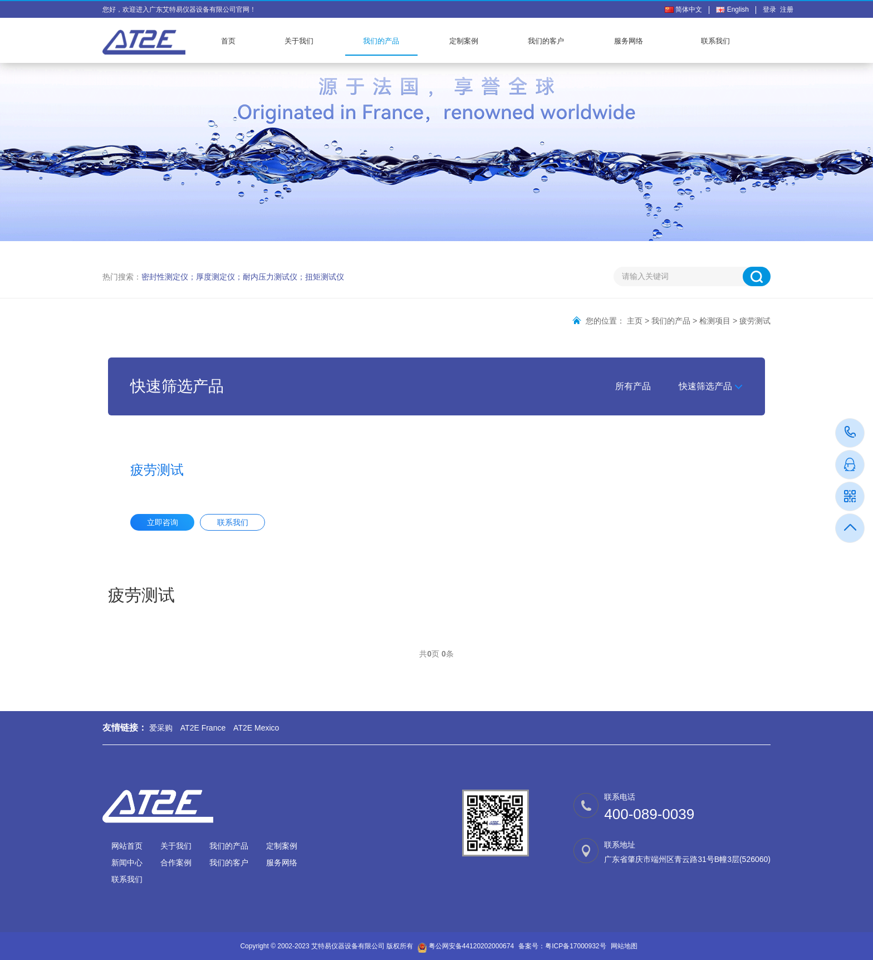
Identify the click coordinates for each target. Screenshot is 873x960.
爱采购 (161, 727)
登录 (771, 9)
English (732, 9)
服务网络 (628, 41)
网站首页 (127, 845)
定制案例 (463, 41)
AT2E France (202, 727)
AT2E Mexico (256, 727)
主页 (635, 320)
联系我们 (715, 41)
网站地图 (624, 946)
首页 (228, 41)
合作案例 (176, 862)
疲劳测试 (755, 320)
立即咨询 (162, 522)
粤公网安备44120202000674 (471, 946)
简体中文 (683, 9)
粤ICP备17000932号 (575, 946)
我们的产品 (381, 41)
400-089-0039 (850, 433)
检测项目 (714, 320)
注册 (786, 9)
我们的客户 (546, 41)
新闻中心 (127, 862)
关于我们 (299, 41)
